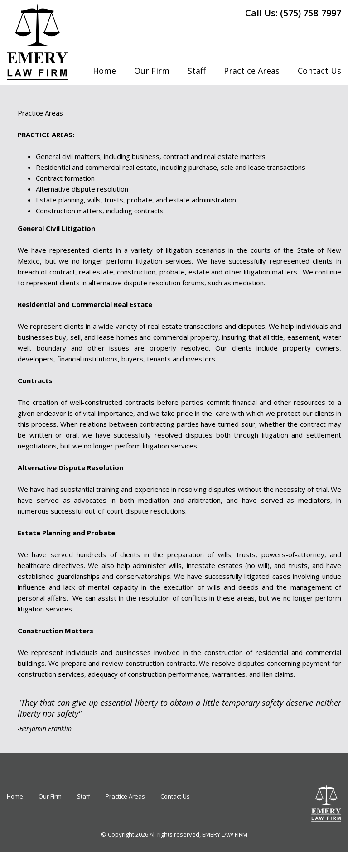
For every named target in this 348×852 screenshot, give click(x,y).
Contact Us (319, 70)
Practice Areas (252, 70)
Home (104, 70)
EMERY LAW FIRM (224, 834)
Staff (197, 70)
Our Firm (151, 70)
